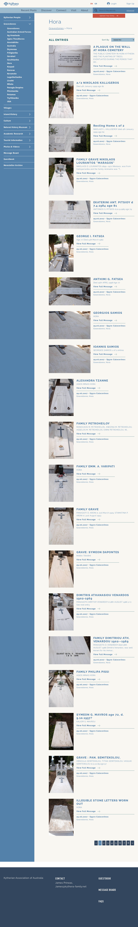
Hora (9, 63)
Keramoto (12, 74)
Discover (46, 10)
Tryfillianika (13, 98)
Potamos (11, 94)
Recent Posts (29, 10)
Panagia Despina (15, 88)
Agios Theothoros (16, 39)
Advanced (130, 10)
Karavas (11, 70)
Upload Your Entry (109, 16)
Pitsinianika (12, 91)
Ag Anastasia (13, 35)
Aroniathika (12, 42)
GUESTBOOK (105, 878)
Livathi (10, 81)
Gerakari (11, 56)
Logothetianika (14, 77)
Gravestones (13, 28)
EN (91, 4)
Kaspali (10, 67)
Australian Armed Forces (19, 32)
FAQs (101, 901)
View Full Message (105, 66)
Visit (73, 10)
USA (9, 101)
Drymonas (12, 49)
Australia (11, 46)
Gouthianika (13, 60)
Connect (61, 10)
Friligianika (12, 53)
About (84, 10)
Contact (60, 878)
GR (96, 4)
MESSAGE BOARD (107, 890)
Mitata (10, 84)
